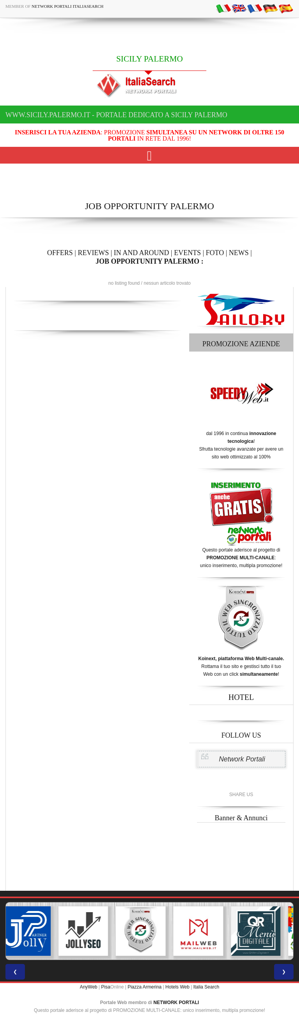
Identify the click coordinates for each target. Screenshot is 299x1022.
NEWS (239, 253)
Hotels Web (177, 987)
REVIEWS (93, 253)
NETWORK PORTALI (176, 1002)
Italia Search (206, 987)
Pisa (105, 987)
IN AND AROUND (141, 253)
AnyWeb (88, 987)
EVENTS (187, 253)
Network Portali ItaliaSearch (68, 6)
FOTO (215, 253)
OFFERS (60, 253)
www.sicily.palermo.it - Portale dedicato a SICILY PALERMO (116, 115)
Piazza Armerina (145, 987)
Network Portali (242, 759)
